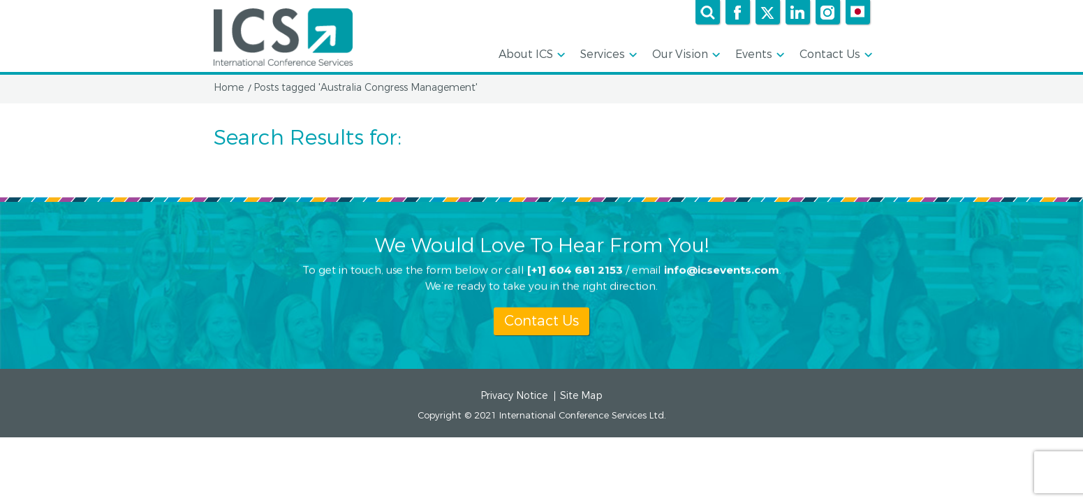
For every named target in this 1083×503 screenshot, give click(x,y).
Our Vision (685, 55)
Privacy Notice (513, 396)
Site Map (581, 396)
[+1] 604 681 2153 (575, 269)
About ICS (531, 55)
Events (758, 55)
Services (607, 55)
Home (229, 88)
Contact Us (835, 55)
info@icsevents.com (721, 269)
